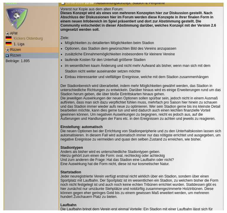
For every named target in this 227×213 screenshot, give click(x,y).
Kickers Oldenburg (24, 38)
